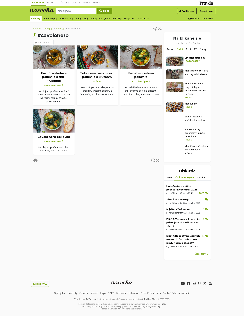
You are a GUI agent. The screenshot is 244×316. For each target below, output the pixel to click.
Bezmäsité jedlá (53, 85)
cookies (106, 306)
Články (203, 49)
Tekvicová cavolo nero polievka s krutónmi (97, 75)
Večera (97, 81)
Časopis (65, 2)
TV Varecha (53, 2)
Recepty (35, 18)
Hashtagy (60, 28)
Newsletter (99, 2)
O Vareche (207, 18)
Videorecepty (50, 18)
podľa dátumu (42, 42)
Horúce (201, 177)
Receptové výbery (100, 18)
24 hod (170, 49)
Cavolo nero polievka (54, 137)
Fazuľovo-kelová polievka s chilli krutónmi (54, 77)
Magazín (129, 18)
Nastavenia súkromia (127, 293)
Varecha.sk (38, 2)
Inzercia (94, 293)
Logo (103, 293)
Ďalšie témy (201, 253)
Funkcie (193, 18)
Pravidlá (151, 293)
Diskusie (76, 2)
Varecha (37, 28)
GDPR (111, 293)
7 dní (188, 49)
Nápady (86, 2)
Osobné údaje (176, 293)
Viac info (161, 304)
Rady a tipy (82, 18)
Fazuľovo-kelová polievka (141, 75)
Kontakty (40, 283)
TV (195, 49)
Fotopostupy (67, 18)
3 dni (180, 49)
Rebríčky (117, 18)
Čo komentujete (184, 177)
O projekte (60, 293)
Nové (169, 177)
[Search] (76, 11)
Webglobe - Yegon (154, 306)
